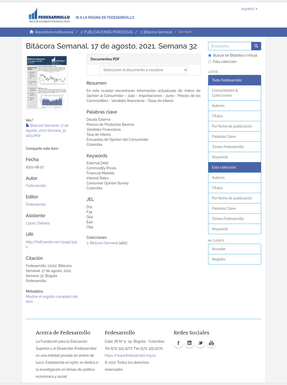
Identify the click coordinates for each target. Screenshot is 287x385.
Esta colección (222, 62)
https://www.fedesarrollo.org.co (130, 355)
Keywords (220, 157)
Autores (218, 106)
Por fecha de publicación (232, 126)
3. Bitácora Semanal (156, 32)
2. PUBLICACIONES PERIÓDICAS (107, 32)
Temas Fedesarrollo (228, 147)
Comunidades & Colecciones (225, 92)
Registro (218, 259)
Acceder (219, 249)
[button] (249, 9)
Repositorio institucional (54, 32)
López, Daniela (38, 223)
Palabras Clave (224, 137)
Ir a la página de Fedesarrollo (105, 18)
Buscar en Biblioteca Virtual (232, 55)
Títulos (217, 116)
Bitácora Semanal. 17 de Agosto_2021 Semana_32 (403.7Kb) (47, 130)
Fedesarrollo (36, 186)
